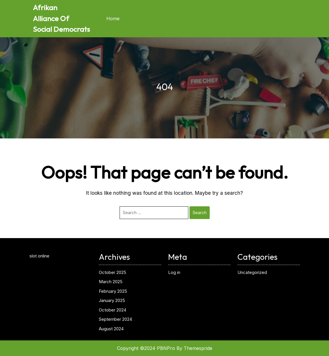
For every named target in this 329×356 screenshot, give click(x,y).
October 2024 (112, 310)
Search (200, 212)
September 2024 (115, 319)
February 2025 (113, 291)
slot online (39, 256)
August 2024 (111, 328)
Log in (174, 272)
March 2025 (110, 281)
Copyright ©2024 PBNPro (146, 348)
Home (113, 18)
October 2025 (112, 272)
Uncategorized (252, 272)
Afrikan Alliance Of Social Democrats (61, 18)
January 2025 (112, 300)
